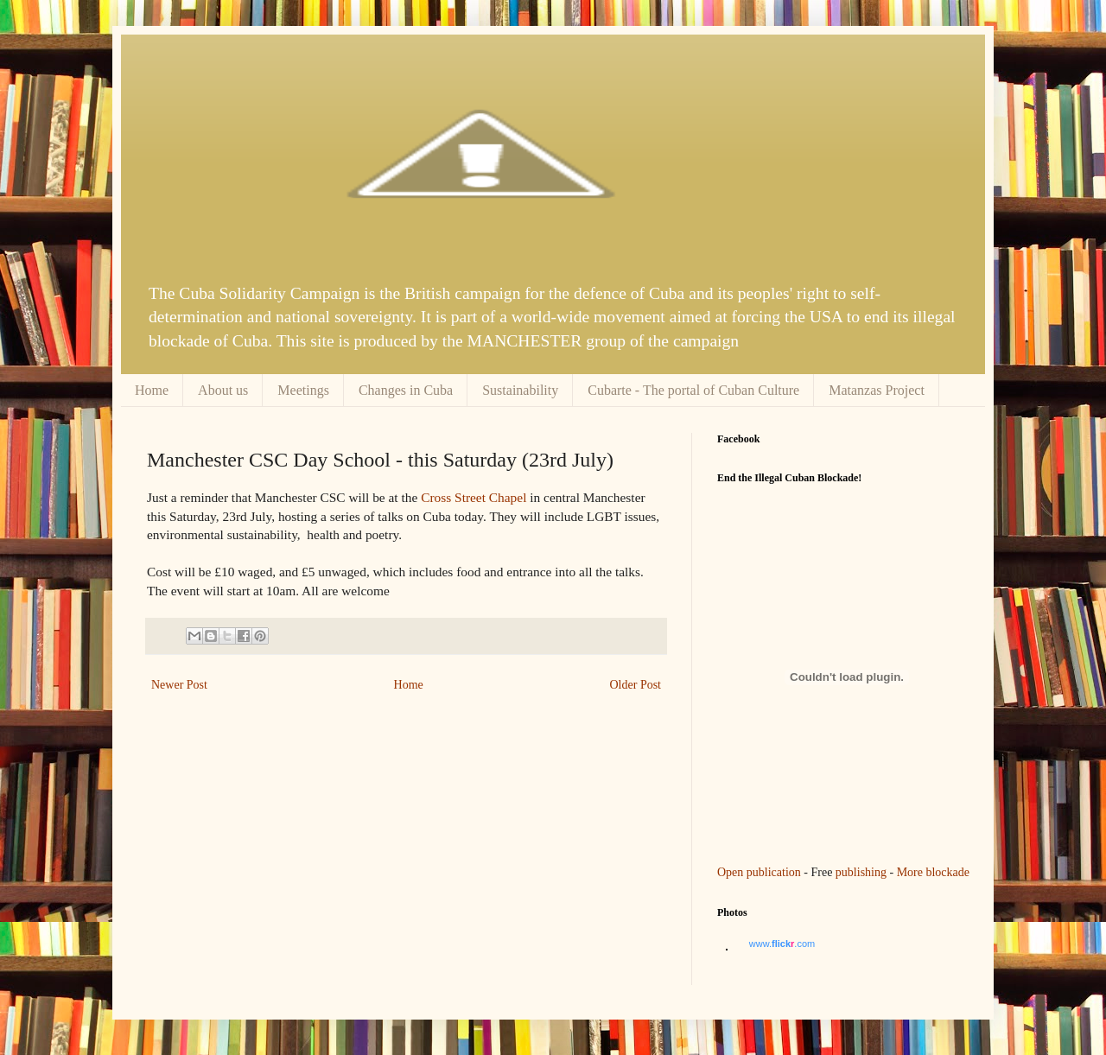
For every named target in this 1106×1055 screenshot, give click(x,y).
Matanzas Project (877, 390)
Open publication (759, 872)
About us (223, 390)
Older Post (636, 684)
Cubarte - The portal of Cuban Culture (693, 390)
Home (151, 390)
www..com (782, 943)
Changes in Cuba (406, 390)
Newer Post (179, 684)
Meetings (303, 390)
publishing (861, 872)
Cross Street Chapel (473, 497)
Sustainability (520, 390)
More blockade (933, 872)
